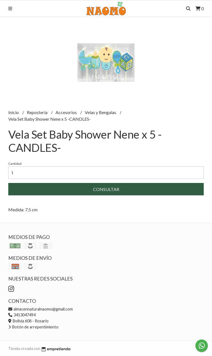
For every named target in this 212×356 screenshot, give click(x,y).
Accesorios (66, 112)
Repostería (37, 112)
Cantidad (15, 163)
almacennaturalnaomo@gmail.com (40, 309)
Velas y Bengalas (101, 112)
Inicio (14, 112)
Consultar (106, 189)
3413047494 (22, 314)
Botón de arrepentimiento (33, 327)
